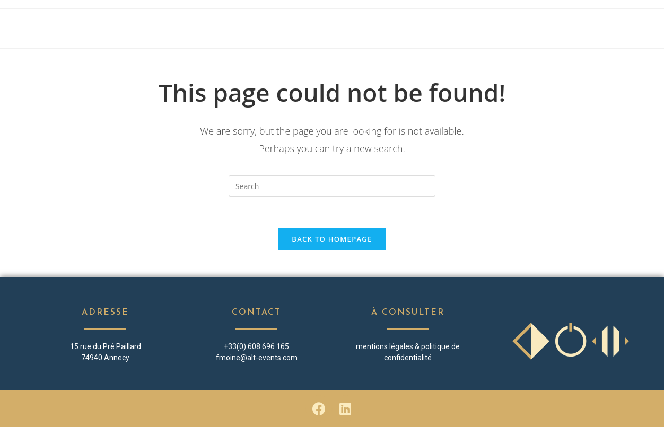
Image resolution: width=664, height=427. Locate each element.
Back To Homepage (332, 239)
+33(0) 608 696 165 (256, 346)
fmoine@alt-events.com (257, 357)
